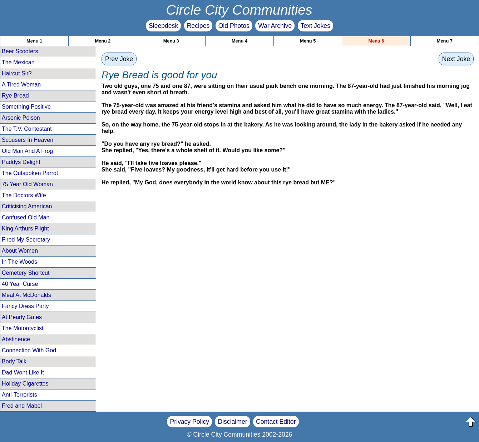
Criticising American (27, 206)
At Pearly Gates (22, 317)
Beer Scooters (20, 51)
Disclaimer (232, 421)
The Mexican (18, 62)
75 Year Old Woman (27, 184)
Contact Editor (276, 421)
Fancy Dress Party (25, 306)
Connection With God (29, 350)
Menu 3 (171, 41)
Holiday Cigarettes (25, 384)
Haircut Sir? (17, 73)
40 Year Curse (20, 284)
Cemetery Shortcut (25, 273)
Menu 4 (239, 41)
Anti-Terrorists (19, 395)
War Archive (275, 25)
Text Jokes (315, 25)
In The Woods (19, 262)
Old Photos (234, 25)
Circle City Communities (239, 10)
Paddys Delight (21, 162)
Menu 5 (308, 41)
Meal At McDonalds (26, 295)
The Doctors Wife (24, 195)
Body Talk (14, 361)
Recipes (198, 25)
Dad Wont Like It (23, 372)
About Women (20, 251)
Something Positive (26, 107)
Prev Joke (119, 59)
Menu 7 (445, 41)
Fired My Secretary (26, 240)
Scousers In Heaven (27, 140)
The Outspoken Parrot (30, 173)
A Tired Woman (21, 84)
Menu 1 (34, 41)
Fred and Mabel (22, 406)
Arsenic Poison (21, 118)
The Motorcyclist (22, 328)
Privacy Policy (189, 421)
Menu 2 (102, 41)
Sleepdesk (163, 25)
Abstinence (16, 339)
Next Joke (456, 59)
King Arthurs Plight (25, 228)
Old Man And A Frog (27, 151)
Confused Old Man (25, 217)
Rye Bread (15, 96)
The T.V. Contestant (27, 129)
